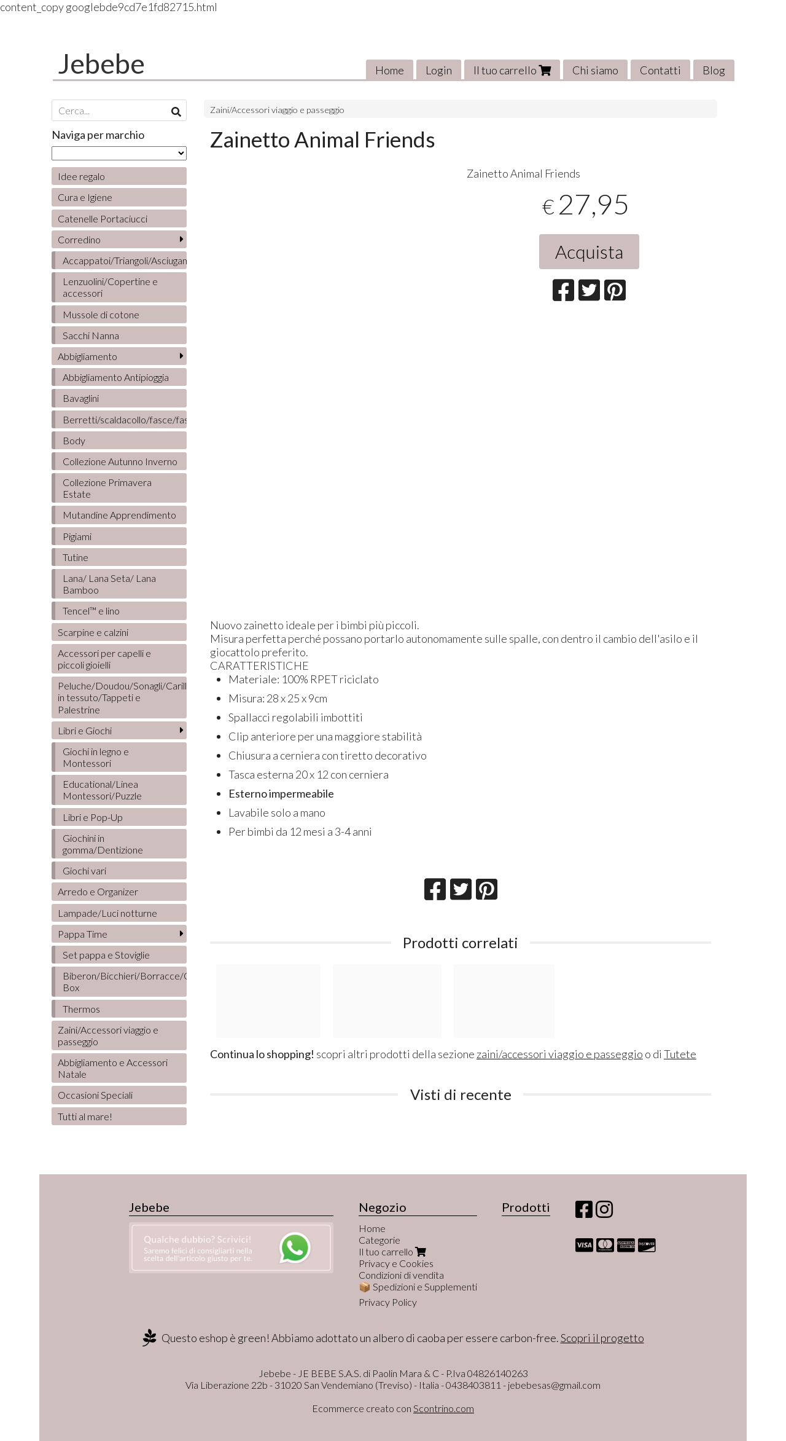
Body (74, 440)
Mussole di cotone (101, 314)
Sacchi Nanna (91, 335)
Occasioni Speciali (95, 1095)
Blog (713, 70)
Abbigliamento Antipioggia (116, 377)
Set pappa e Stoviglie (106, 954)
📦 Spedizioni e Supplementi (418, 1286)
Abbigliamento (87, 356)
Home (389, 70)
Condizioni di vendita (401, 1275)
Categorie (379, 1240)
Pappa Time (82, 934)
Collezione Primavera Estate (107, 488)
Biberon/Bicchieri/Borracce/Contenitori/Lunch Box (125, 981)
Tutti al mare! (85, 1116)
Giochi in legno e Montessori (96, 757)
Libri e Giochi (85, 730)
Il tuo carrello (512, 70)
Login (439, 70)
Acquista (589, 251)
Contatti (660, 70)
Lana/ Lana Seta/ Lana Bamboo (109, 583)
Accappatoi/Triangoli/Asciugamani (125, 260)
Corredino (79, 239)
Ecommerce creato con (393, 1408)
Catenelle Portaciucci (102, 218)
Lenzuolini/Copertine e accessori (110, 287)
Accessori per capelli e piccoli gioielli (104, 658)
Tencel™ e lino (91, 610)
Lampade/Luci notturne (107, 913)
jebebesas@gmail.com (554, 1385)
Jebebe (101, 63)
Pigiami (77, 536)
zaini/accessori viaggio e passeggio (560, 1054)
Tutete (680, 1054)
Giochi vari (84, 870)
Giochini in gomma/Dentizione (103, 843)
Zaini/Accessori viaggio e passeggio (277, 109)
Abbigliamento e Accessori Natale (113, 1068)
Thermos (81, 1009)
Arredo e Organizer (98, 891)
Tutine (75, 557)
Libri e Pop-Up (93, 817)
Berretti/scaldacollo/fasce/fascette (125, 419)
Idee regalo (81, 176)
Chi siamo (595, 70)
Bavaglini (81, 398)
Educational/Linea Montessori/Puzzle (102, 789)
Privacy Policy (388, 1302)
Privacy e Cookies (396, 1263)
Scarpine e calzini (93, 632)
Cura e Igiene (85, 197)
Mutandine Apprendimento (119, 514)
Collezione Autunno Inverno (120, 461)
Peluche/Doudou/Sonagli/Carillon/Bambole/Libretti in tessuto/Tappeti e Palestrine (122, 697)
